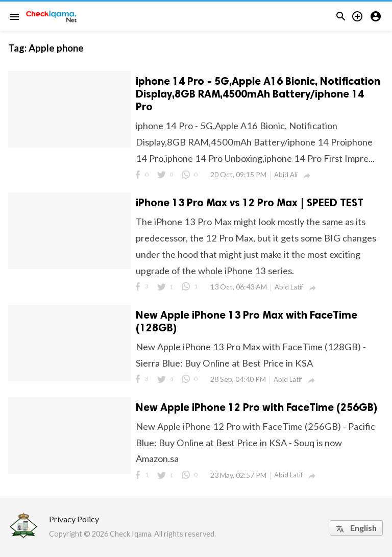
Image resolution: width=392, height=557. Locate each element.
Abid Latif (289, 287)
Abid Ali (286, 175)
